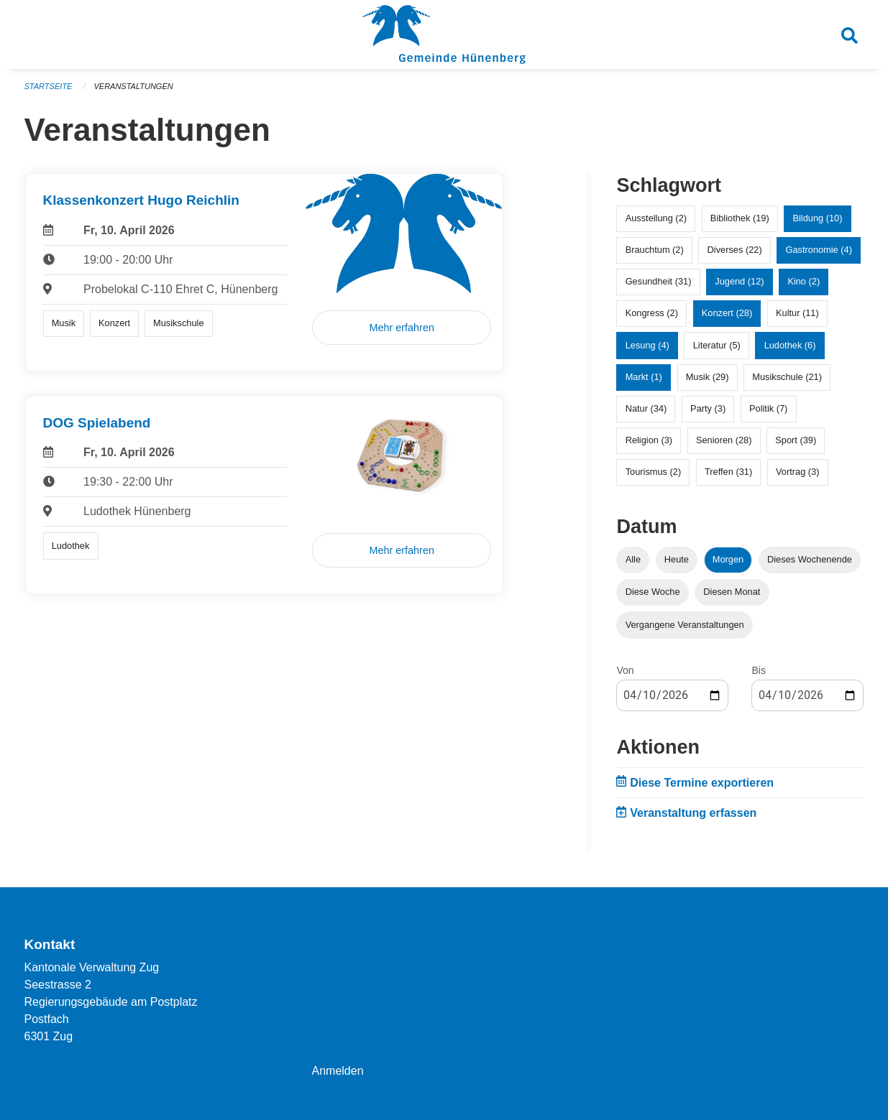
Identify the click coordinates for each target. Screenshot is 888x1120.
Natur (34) (646, 408)
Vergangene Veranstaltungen (685, 624)
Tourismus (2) (654, 471)
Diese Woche (653, 591)
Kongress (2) (652, 312)
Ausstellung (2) (656, 218)
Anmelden (337, 1071)
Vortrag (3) (797, 471)
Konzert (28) (727, 312)
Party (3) (707, 408)
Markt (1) (644, 376)
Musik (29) (707, 376)
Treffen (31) (728, 471)
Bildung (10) (817, 218)
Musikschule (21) (787, 376)
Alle (633, 559)
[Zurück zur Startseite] (444, 34)
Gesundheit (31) (659, 281)
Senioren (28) (724, 440)
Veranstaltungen (133, 86)
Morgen (728, 559)
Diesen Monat (731, 591)
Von (624, 670)
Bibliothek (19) (739, 218)
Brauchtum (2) (655, 249)
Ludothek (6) (790, 345)
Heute (676, 559)
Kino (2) (803, 281)
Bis (758, 670)
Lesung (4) (647, 345)
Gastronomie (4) (818, 249)
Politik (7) (768, 408)
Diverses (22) (735, 249)
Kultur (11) (797, 312)
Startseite (48, 86)
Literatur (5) (717, 345)
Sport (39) (795, 440)
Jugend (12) (739, 281)
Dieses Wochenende (809, 559)
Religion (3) (649, 440)
